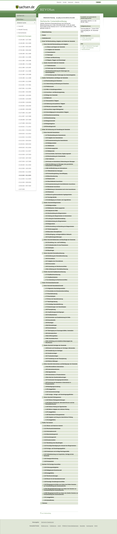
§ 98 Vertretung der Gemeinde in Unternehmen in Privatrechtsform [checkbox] (58, 383)
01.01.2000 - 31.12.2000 (25, 81)
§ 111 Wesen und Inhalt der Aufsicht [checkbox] (53, 425)
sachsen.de (21, 15)
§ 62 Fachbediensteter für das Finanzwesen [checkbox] (56, 245)
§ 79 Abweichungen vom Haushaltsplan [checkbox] (55, 307)
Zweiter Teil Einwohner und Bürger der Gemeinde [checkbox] (55, 78)
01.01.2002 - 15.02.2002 (25, 92)
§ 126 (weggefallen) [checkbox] (49, 473)
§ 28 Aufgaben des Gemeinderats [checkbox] (54, 137)
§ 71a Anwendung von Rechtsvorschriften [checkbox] (56, 279)
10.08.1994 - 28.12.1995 (25, 53)
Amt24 (59, 526)
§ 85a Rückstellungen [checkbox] (51, 325)
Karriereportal (89, 526)
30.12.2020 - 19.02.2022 (25, 168)
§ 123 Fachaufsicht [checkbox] (49, 461)
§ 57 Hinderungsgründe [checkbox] (51, 229)
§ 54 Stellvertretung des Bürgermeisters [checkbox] (55, 221)
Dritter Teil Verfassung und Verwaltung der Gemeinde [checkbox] (56, 129)
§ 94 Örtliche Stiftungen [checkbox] (51, 361)
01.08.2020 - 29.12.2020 (25, 165)
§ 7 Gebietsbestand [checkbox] (50, 65)
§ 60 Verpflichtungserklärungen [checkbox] (53, 237)
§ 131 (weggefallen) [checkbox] (49, 497)
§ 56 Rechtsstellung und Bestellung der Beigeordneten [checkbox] (59, 226)
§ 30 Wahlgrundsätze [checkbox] (50, 143)
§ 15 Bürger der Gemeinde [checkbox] (50, 95)
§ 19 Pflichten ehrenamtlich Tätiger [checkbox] (53, 106)
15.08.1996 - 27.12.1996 (25, 64)
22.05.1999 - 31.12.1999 (25, 78)
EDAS (95, 526)
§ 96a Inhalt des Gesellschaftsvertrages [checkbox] (55, 377)
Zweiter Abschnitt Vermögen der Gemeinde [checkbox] (55, 345)
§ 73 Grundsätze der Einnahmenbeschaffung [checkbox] (57, 291)
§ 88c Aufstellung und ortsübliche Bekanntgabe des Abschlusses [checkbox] (58, 342)
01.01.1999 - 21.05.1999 (25, 74)
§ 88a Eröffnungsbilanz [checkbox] (51, 335)
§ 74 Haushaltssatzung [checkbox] (51, 293)
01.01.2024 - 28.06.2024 (25, 182)
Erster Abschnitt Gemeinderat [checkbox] (51, 132)
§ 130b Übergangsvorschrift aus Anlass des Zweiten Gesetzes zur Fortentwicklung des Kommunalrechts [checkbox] (61, 493)
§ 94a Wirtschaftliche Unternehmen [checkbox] (54, 366)
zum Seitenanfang (45, 513)
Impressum (70, 2)
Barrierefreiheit (85, 49)
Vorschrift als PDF (86, 39)
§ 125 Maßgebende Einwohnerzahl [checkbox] (53, 470)
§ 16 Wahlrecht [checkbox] (47, 98)
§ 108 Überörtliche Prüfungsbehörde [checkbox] (54, 414)
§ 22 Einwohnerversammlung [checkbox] (51, 115)
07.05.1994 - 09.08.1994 (25, 50)
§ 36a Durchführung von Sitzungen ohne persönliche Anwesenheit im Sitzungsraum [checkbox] (59, 165)
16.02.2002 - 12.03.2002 (25, 95)
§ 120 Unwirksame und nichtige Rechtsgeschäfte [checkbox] (56, 451)
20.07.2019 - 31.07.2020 (25, 161)
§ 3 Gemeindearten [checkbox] (50, 52)
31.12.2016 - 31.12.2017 (25, 151)
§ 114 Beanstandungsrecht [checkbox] (51, 434)
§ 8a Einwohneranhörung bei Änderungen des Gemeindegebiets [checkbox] (57, 71)
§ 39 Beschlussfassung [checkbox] (51, 176)
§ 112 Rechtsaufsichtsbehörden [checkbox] (52, 428)
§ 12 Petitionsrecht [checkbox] (49, 86)
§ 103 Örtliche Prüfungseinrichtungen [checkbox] (55, 400)
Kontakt (65, 2)
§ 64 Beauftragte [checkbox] (49, 250)
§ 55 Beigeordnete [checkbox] (50, 223)
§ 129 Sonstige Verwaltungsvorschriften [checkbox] (54, 481)
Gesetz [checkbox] (44, 35)
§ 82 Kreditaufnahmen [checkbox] (51, 314)
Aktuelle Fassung (22, 29)
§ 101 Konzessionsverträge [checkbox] (52, 391)
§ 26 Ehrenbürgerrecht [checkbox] (49, 126)
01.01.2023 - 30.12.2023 (25, 175)
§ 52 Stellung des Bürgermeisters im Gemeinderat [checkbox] (58, 216)
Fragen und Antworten (87, 47)
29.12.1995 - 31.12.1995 (25, 57)
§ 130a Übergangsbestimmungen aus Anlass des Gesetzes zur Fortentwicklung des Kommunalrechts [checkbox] (60, 489)
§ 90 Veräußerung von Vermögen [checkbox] (53, 350)
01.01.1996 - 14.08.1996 (25, 60)
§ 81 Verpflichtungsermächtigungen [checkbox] (54, 312)
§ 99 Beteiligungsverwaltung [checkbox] (52, 386)
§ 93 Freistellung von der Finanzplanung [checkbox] (55, 358)
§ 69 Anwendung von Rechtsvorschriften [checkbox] (56, 266)
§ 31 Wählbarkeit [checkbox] (49, 145)
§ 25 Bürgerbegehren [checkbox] (49, 123)
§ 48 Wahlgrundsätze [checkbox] (50, 205)
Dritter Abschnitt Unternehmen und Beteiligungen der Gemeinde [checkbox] (60, 364)
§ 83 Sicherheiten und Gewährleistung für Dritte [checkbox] (57, 317)
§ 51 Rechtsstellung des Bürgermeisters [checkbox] (55, 213)
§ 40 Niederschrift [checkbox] (50, 178)
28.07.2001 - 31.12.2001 (25, 88)
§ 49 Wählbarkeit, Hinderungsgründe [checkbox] (55, 208)
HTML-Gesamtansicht (87, 38)
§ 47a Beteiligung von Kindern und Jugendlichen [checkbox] (58, 200)
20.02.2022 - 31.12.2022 (25, 172)
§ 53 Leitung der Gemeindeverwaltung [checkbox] (55, 218)
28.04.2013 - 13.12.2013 (25, 133)
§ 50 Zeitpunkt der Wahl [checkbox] (51, 210)
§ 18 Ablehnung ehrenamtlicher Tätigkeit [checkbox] (54, 103)
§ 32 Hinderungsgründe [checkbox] (51, 148)
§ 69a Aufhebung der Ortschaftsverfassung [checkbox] (56, 269)
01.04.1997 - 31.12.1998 (25, 71)
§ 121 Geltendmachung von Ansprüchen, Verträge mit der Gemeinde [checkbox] (59, 455)
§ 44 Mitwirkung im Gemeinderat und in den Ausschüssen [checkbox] (60, 189)
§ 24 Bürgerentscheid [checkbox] (49, 120)
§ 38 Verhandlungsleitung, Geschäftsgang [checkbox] (56, 173)
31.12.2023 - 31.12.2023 (25, 178)
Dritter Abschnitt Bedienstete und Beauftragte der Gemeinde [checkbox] (59, 239)
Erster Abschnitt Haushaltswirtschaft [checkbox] (53, 285)
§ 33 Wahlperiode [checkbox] (49, 151)
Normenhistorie (22, 33)
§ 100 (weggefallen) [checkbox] (50, 389)
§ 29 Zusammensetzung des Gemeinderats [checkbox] (56, 140)
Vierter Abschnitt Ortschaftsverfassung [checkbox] (54, 253)
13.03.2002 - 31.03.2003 (25, 98)
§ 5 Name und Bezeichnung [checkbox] (52, 57)
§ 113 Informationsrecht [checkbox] (50, 431)
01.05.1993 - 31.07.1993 (25, 39)
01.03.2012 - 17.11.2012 (25, 126)
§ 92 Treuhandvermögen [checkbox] (51, 356)
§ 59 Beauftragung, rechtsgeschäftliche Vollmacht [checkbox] (58, 234)
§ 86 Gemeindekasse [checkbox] (50, 328)
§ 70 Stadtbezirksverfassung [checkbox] (52, 274)
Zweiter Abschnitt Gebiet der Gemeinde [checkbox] (54, 63)
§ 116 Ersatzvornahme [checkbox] (49, 440)
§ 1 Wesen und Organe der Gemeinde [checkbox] (55, 47)
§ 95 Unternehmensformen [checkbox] (52, 369)
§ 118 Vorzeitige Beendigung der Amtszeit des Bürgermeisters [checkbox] (60, 445)
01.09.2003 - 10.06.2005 (25, 105)
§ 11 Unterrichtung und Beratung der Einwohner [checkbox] (56, 83)
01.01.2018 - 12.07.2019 (25, 154)
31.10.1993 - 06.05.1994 (25, 46)
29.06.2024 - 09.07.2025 (25, 185)
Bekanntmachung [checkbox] (46, 32)
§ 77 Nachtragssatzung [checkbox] (51, 301)
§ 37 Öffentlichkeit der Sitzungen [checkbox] (53, 171)
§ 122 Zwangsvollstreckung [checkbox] (51, 458)
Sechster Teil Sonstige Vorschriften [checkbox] (51, 464)
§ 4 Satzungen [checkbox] (49, 55)
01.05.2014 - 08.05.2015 (25, 144)
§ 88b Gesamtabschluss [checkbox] (51, 338)
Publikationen (53, 526)
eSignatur (77, 2)
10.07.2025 (22, 189)
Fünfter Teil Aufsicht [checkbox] (47, 422)
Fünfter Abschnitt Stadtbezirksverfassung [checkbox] (55, 271)
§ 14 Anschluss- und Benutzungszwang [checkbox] (54, 92)
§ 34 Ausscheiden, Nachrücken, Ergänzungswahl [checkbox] (58, 153)
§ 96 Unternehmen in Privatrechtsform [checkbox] (55, 374)
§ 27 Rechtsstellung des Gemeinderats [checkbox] (55, 135)
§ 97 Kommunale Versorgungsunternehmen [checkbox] (56, 380)
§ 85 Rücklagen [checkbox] (49, 322)
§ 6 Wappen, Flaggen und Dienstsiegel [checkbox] (55, 60)
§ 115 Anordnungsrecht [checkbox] (50, 437)
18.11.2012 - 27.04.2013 (25, 130)
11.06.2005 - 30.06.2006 (25, 109)
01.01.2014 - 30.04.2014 (25, 140)
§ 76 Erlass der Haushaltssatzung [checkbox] (54, 299)
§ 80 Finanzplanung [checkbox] (50, 309)
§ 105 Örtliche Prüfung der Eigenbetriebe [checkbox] (56, 406)
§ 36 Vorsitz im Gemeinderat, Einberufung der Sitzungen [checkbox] (60, 161)
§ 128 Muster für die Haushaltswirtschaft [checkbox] (54, 478)
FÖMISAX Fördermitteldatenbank (70, 526)
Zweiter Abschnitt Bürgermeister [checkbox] (52, 202)
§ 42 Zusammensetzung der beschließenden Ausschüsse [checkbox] (60, 184)
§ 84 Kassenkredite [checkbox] (50, 320)
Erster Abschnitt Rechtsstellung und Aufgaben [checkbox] (56, 44)
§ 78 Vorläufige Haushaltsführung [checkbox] (54, 304)
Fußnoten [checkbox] (44, 503)
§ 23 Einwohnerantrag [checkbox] (49, 118)
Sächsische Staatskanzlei (47, 522)
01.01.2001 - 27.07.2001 (25, 85)
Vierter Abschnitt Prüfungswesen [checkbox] (52, 397)
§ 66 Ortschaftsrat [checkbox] (50, 258)
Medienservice (44, 526)
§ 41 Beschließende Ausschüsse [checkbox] (53, 181)
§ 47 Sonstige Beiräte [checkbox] (50, 197)
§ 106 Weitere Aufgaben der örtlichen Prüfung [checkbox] (57, 409)
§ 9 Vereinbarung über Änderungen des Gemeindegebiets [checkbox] (60, 75)
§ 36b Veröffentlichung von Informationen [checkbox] (56, 168)
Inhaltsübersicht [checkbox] (46, 38)
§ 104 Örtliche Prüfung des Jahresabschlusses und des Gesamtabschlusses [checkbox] (59, 403)
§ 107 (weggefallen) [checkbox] (50, 412)
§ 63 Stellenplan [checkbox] (49, 247)
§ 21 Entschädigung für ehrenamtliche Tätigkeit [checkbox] (56, 112)
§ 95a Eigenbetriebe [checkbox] (50, 372)
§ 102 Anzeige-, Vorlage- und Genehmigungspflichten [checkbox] (59, 394)
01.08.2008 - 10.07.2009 (25, 119)
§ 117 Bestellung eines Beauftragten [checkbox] (53, 442)
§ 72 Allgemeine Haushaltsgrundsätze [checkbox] (55, 288)
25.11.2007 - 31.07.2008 (25, 116)
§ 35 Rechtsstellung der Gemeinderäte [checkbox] (55, 156)
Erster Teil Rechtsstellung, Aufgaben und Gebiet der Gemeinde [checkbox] (58, 41)
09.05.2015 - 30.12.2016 (25, 147)
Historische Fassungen (24, 36)
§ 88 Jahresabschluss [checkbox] (51, 333)
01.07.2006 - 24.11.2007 (25, 112)
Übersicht (59, 2)
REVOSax (47, 9)
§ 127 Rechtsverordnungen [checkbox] (51, 476)
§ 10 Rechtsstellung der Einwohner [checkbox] (53, 80)
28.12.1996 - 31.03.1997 (25, 67)
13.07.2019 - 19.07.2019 (25, 158)
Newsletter (82, 526)
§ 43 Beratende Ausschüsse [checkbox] (52, 186)
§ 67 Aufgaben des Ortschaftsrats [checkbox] (54, 261)
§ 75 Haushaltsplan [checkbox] (50, 296)
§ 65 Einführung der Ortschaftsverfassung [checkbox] (56, 256)
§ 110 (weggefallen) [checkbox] (50, 419)
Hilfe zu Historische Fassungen (89, 46)
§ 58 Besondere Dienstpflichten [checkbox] (53, 231)
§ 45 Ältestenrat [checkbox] (49, 192)
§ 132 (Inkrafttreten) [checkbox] (49, 500)
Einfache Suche (21, 23)
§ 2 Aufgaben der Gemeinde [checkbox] (52, 49)
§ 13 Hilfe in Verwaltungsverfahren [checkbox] (53, 89)
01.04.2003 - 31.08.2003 (25, 102)
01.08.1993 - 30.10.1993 (25, 43)
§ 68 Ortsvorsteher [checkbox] (50, 263)
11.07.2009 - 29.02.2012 (25, 123)
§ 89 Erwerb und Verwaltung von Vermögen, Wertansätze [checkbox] (60, 348)
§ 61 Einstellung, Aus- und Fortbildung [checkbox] (55, 242)
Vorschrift (20, 26)
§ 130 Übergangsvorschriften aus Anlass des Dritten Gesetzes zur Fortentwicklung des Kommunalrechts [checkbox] (60, 485)
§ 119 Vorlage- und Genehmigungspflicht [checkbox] (54, 448)
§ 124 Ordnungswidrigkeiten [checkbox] (51, 467)
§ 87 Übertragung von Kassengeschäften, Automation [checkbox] (59, 330)
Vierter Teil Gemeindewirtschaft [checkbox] (50, 282)
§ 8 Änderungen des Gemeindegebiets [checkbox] (55, 68)
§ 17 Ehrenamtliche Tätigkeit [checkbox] (51, 100)
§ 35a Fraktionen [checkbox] (49, 159)
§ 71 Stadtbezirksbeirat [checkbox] (51, 277)
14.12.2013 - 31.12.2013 (25, 137)
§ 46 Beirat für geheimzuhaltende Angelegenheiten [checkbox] (58, 194)
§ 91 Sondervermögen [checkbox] (51, 353)
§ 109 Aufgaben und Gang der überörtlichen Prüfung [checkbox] (59, 417)
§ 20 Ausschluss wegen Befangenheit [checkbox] (53, 109)
